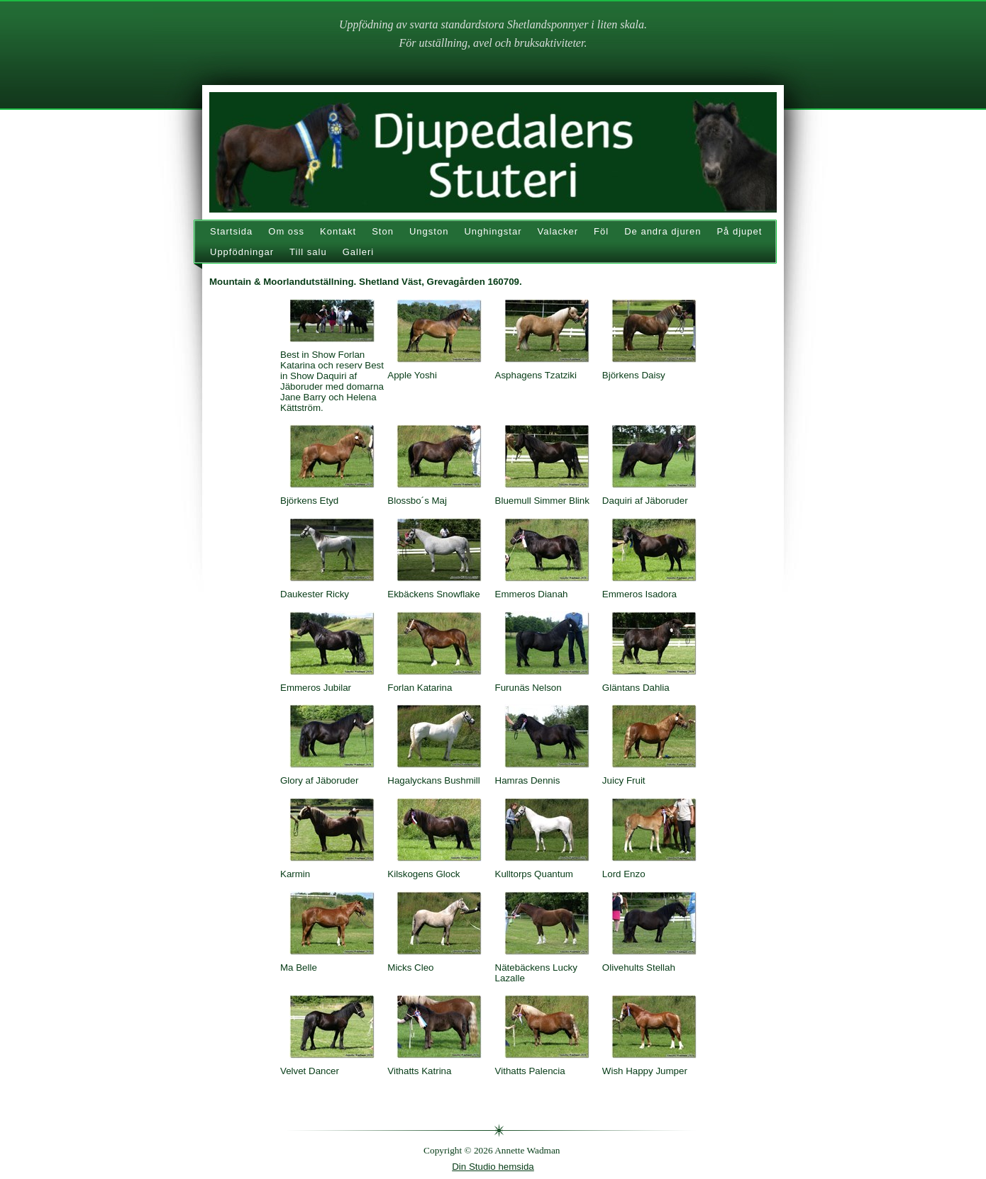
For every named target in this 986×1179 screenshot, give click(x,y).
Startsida (231, 231)
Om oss (286, 231)
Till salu (308, 252)
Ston (383, 231)
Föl (601, 231)
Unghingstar (492, 231)
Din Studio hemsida (493, 1166)
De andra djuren (662, 231)
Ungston (428, 231)
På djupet (739, 231)
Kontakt (338, 231)
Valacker (557, 231)
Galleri (359, 252)
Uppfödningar (242, 252)
